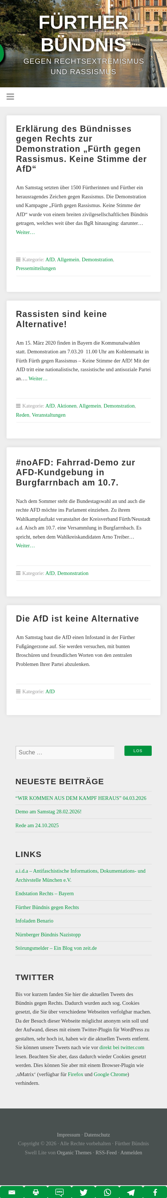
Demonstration (97, 259)
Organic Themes (74, 1152)
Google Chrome (110, 1074)
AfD (50, 259)
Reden (22, 415)
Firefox (75, 1074)
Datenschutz (97, 1135)
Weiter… (25, 232)
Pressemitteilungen (36, 268)
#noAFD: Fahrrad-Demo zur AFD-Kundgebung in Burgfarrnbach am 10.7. (75, 472)
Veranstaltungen (48, 415)
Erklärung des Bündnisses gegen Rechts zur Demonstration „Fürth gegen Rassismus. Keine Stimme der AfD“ (81, 149)
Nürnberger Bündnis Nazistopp (48, 934)
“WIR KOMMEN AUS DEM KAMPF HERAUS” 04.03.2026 (80, 798)
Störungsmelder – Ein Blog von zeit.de (56, 948)
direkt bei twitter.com (121, 1047)
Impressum (68, 1135)
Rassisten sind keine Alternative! (61, 319)
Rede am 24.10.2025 (37, 825)
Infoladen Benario (34, 921)
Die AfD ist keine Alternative (77, 618)
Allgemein (68, 259)
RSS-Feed (105, 1152)
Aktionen (67, 406)
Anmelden (131, 1152)
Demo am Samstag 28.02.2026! (48, 811)
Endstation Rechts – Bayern (44, 893)
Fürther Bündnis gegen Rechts (47, 907)
